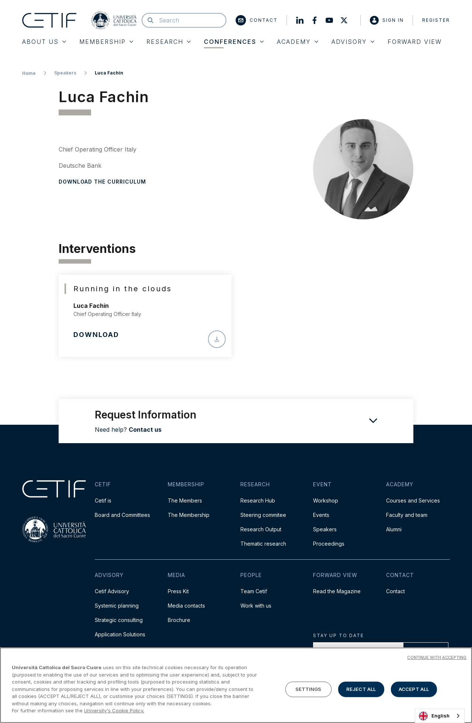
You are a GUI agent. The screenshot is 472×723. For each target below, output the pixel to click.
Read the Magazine (337, 591)
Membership (106, 42)
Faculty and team (406, 515)
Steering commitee (263, 515)
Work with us (255, 605)
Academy (297, 42)
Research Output (260, 529)
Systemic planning (117, 605)
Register (436, 20)
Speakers (65, 73)
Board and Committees (122, 515)
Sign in (387, 20)
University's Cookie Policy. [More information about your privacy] (114, 711)
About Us (44, 42)
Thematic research (263, 543)
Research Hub (257, 500)
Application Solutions (120, 634)
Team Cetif (253, 591)
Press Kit (178, 591)
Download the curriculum (102, 181)
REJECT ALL (361, 690)
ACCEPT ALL (414, 690)
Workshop (325, 500)
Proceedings (328, 543)
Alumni (394, 529)
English (434, 716)
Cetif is (103, 500)
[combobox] (440, 716)
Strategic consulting (119, 620)
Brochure (179, 620)
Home (29, 73)
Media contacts (186, 605)
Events (321, 515)
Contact (257, 20)
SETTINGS (308, 690)
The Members (185, 500)
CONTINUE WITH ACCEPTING (436, 658)
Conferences (234, 42)
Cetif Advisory (112, 591)
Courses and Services (413, 500)
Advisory (353, 42)
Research (168, 42)
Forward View (415, 42)
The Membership (188, 515)
